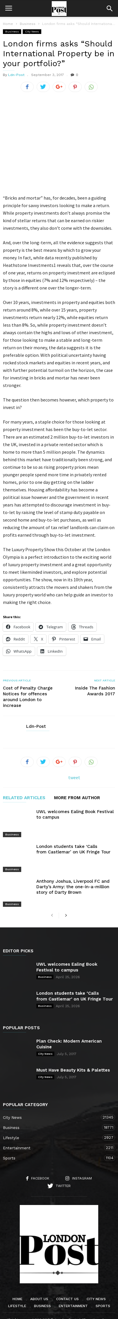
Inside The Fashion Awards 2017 (95, 690)
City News (32, 31)
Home (8, 24)
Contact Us (67, 1276)
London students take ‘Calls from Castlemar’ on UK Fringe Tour (73, 841)
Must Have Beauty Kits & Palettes (73, 1047)
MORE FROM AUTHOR (77, 798)
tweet (74, 777)
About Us (39, 1276)
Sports (53, 1135)
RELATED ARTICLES (24, 798)
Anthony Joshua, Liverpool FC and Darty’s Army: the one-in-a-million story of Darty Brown (73, 871)
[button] (109, 8)
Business (12, 31)
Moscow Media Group (69, 1310)
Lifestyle (53, 1114)
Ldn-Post (16, 75)
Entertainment (53, 1124)
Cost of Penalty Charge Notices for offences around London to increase (28, 696)
